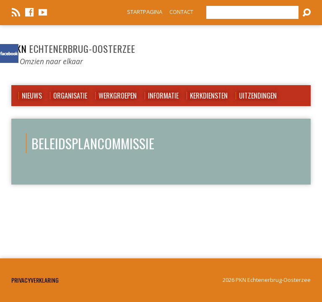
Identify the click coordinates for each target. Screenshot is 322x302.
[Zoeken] (252, 12)
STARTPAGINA (144, 12)
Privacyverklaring (35, 280)
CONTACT (181, 12)
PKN (73, 49)
